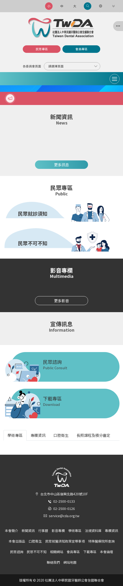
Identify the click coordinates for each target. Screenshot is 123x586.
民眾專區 (42, 49)
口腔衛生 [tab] (61, 435)
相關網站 (56, 551)
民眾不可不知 (36, 551)
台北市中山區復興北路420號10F (64, 494)
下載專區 (89, 551)
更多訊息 (61, 164)
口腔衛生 (35, 541)
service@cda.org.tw (64, 515)
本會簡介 (11, 530)
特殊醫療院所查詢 (101, 541)
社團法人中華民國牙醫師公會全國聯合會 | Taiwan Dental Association (61, 28)
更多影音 (61, 300)
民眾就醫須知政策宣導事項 (65, 541)
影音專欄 (58, 530)
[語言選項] (100, 6)
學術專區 (74, 530)
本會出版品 (17, 541)
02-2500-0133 (64, 501)
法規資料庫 (93, 530)
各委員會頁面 (32, 66)
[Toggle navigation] (114, 79)
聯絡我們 (53, 562)
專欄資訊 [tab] (38, 435)
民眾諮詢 (16, 551)
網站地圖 (70, 562)
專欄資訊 (111, 530)
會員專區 (81, 49)
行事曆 (43, 530)
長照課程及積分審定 (93, 435)
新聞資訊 (28, 530)
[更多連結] (113, 6)
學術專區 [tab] (15, 435)
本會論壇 (106, 551)
